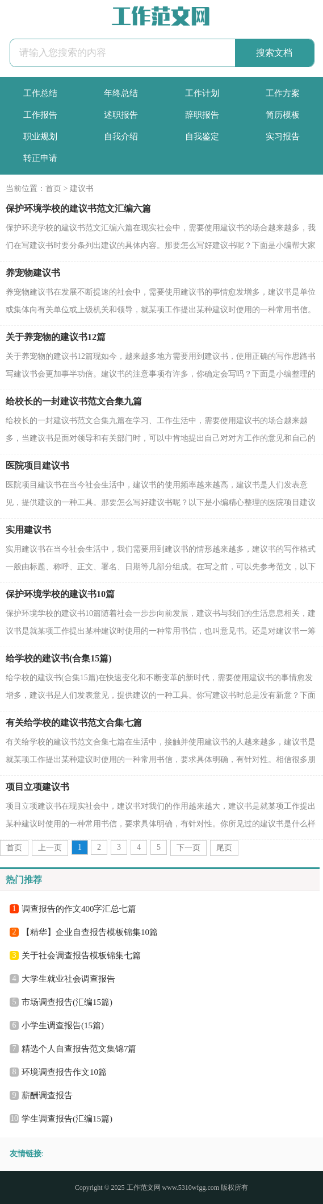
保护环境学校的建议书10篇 (60, 594)
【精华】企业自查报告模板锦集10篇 (90, 932)
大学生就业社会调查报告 (68, 978)
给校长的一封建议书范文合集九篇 (74, 401)
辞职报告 (202, 114)
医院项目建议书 (37, 465)
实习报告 (283, 136)
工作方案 (283, 93)
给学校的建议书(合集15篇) (59, 658)
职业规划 (40, 136)
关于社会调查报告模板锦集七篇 (81, 955)
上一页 (50, 847)
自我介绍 (121, 136)
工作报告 (40, 114)
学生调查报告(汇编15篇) (67, 1118)
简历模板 (283, 114)
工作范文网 (144, 1187)
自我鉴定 (202, 136)
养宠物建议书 (33, 273)
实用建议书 (28, 530)
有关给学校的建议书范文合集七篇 (74, 722)
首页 (53, 188)
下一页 (188, 847)
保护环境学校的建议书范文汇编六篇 (78, 208)
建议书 (82, 188)
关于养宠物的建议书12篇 (56, 337)
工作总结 (40, 93)
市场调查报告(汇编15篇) (67, 1002)
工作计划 (202, 93)
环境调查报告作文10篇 (64, 1072)
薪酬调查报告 (47, 1095)
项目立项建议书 (37, 787)
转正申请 (40, 158)
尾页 (224, 847)
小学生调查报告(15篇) (63, 1025)
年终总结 (121, 93)
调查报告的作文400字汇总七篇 (79, 908)
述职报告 (121, 114)
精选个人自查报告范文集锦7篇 (79, 1048)
